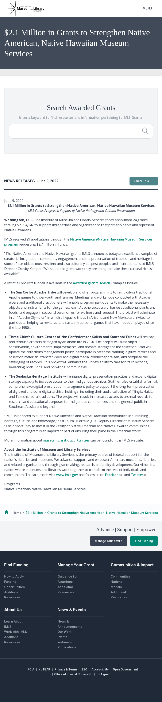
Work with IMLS (15, 632)
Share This (143, 181)
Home (16, 513)
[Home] (26, 8)
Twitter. (139, 474)
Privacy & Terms (66, 669)
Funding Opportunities (14, 584)
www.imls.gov (67, 474)
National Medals (117, 584)
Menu (147, 8)
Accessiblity (100, 669)
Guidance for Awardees (68, 579)
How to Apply (14, 576)
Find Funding (144, 541)
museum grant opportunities (66, 440)
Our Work (65, 632)
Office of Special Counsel (73, 674)
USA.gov (103, 674)
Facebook (114, 474)
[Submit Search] (145, 130)
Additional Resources (12, 594)
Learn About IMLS (13, 624)
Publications (67, 647)
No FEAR (44, 669)
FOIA (31, 669)
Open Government (125, 669)
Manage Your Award (108, 541)
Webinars (65, 642)
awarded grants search (91, 283)
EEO (84, 669)
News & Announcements (69, 624)
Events (62, 637)
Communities (120, 576)
